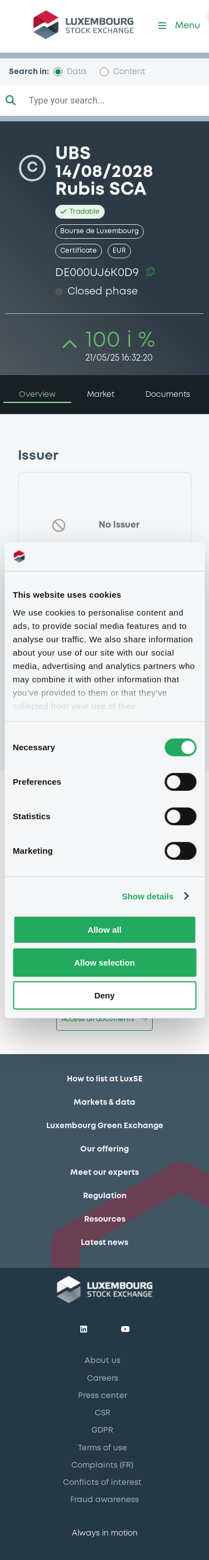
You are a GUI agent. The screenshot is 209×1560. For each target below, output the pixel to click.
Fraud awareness (104, 1500)
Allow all (104, 929)
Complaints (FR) (102, 1465)
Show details (148, 895)
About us (102, 1360)
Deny (104, 995)
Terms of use (102, 1448)
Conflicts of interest (102, 1482)
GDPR (102, 1430)
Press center (102, 1395)
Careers (102, 1378)
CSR (102, 1413)
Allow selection (104, 962)
